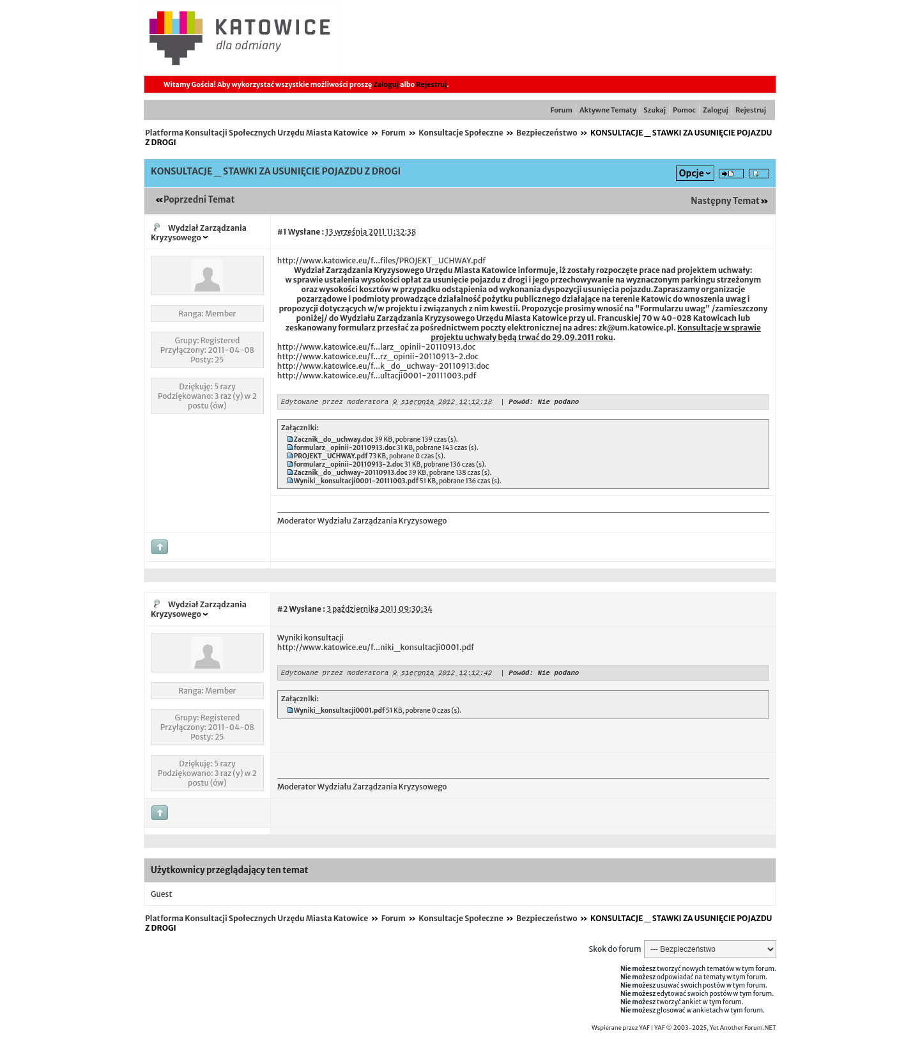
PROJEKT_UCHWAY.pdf (331, 458)
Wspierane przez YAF (621, 1030)
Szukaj (654, 109)
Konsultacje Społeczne (460, 132)
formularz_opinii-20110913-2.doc (349, 466)
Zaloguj (386, 84)
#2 (282, 611)
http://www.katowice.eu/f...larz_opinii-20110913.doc (376, 347)
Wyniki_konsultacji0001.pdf (339, 714)
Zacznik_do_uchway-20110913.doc (351, 474)
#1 (282, 232)
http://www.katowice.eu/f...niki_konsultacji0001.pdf (375, 649)
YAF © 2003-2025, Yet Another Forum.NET (715, 1030)
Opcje (691, 173)
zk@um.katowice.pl (635, 327)
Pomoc (684, 109)
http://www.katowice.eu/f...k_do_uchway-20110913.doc (383, 366)
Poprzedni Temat (199, 199)
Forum (561, 109)
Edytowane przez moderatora (334, 403)
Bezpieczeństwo (547, 132)
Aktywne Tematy (607, 109)
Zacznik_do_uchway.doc (334, 441)
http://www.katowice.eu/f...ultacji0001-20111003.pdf (377, 375)
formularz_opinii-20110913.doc (344, 450)
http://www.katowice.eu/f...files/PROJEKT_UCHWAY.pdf (381, 260)
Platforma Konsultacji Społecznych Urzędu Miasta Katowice (256, 132)
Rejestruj (431, 84)
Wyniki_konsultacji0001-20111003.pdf (356, 483)
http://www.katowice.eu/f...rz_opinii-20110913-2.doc (378, 356)
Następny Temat (725, 201)
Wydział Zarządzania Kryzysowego (199, 232)
